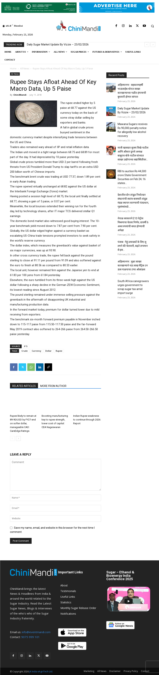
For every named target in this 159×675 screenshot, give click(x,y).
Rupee (59, 350)
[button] (152, 26)
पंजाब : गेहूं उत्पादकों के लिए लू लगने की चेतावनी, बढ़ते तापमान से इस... (133, 245)
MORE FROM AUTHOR (53, 385)
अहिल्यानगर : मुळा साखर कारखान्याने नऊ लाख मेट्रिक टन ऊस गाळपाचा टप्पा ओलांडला (133, 265)
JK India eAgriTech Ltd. (41, 671)
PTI (25, 346)
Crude (24, 350)
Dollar (48, 350)
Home (13, 68)
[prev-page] (12, 438)
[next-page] (18, 438)
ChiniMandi (20, 94)
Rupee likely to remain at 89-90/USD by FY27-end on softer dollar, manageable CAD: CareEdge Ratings (23, 423)
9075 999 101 (30, 637)
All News (24, 68)
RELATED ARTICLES (24, 385)
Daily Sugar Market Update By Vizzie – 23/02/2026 (58, 44)
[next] (153, 44)
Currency (36, 350)
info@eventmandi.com (36, 632)
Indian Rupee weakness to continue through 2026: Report (87, 419)
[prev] (147, 44)
